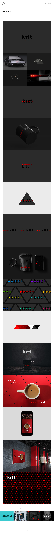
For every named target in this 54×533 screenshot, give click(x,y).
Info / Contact (49, 3)
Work (45, 3)
